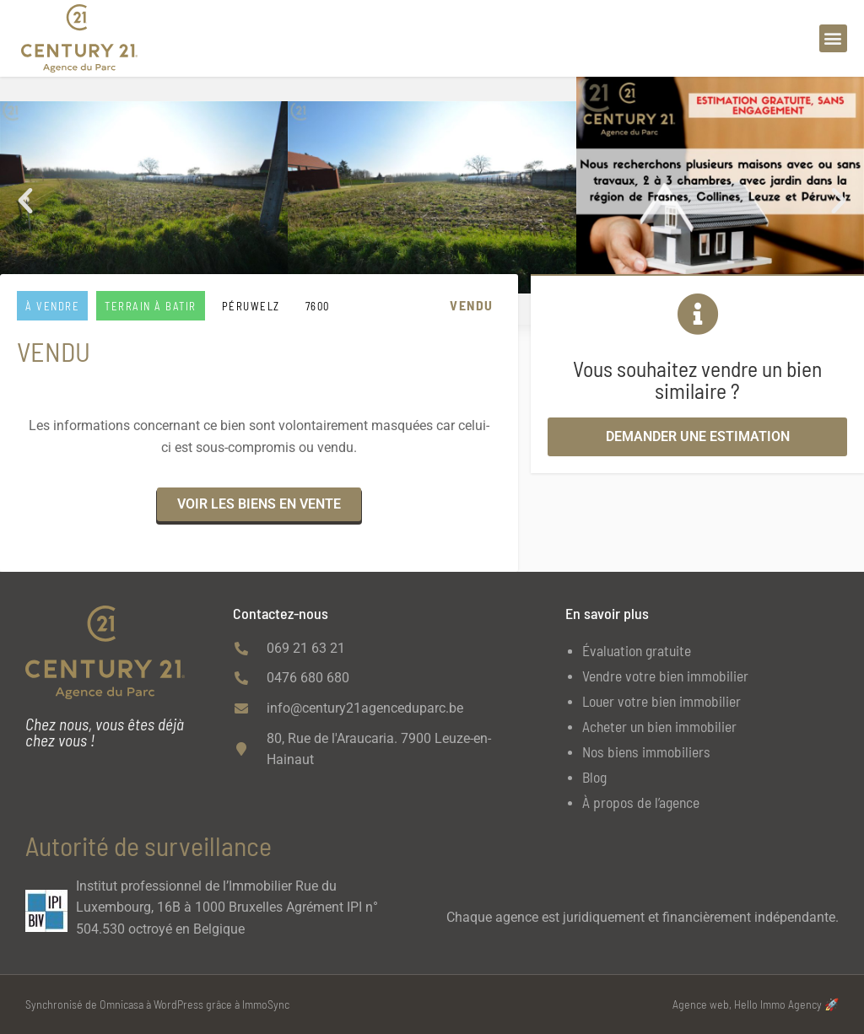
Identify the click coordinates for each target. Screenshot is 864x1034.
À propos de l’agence (640, 802)
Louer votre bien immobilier (661, 701)
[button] (833, 38)
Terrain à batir (151, 306)
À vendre (52, 306)
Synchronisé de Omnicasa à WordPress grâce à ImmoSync (157, 1004)
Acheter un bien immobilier (659, 726)
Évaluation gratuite (636, 650)
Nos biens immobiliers (646, 751)
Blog (594, 776)
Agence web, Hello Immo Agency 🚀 (755, 1004)
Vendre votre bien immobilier (665, 675)
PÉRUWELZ (251, 306)
